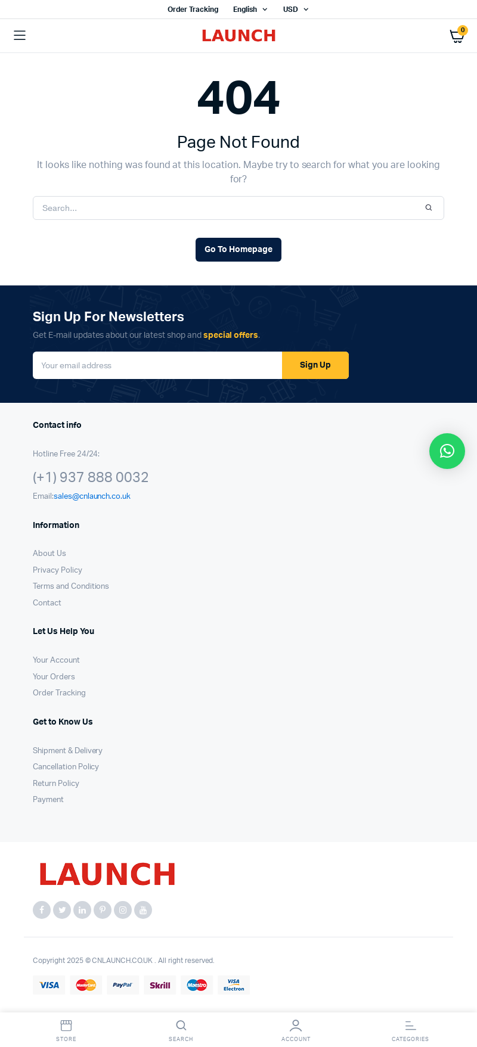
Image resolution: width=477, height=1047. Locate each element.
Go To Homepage (238, 250)
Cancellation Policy (66, 767)
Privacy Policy (57, 570)
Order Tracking (193, 9)
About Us (49, 554)
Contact (47, 603)
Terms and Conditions (71, 587)
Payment (48, 800)
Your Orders (54, 677)
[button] (447, 451)
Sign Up (315, 365)
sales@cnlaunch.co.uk (92, 497)
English (245, 9)
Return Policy (56, 784)
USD (290, 9)
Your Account (56, 660)
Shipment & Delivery (68, 751)
